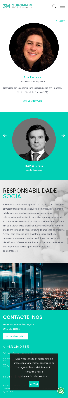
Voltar (60, 21)
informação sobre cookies (34, 375)
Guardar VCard (32, 100)
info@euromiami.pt (17, 353)
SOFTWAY (9, 392)
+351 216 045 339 (17, 346)
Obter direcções (15, 336)
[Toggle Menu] (62, 6)
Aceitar (34, 384)
